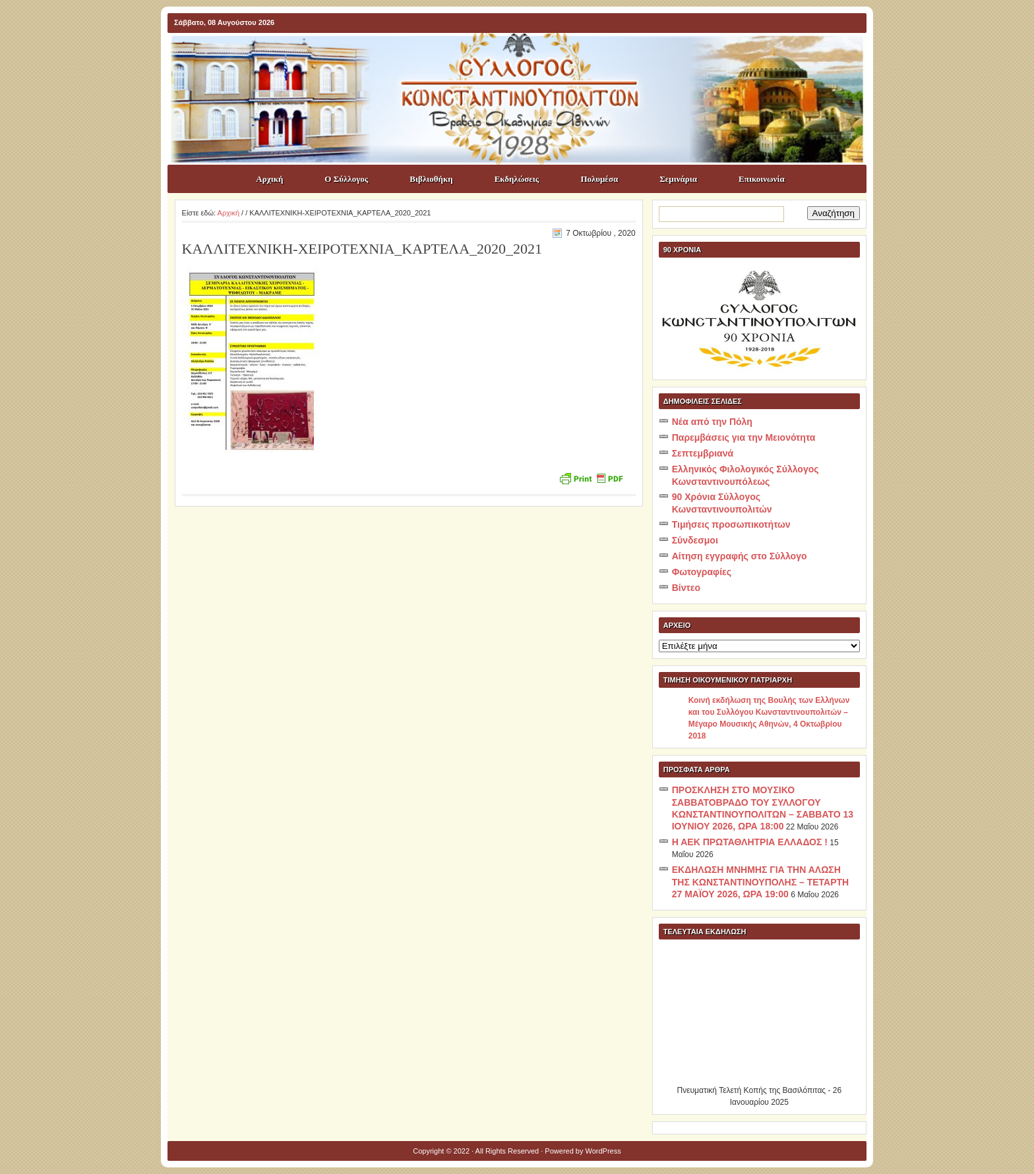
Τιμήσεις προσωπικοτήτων (731, 524)
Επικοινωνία (762, 179)
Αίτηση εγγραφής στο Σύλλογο (739, 556)
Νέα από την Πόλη (712, 421)
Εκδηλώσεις (517, 179)
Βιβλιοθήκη (431, 179)
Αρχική (269, 179)
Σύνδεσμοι (695, 540)
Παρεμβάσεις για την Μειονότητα (744, 437)
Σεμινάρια (678, 179)
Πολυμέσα (599, 179)
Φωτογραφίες (701, 572)
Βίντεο (686, 587)
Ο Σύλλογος (346, 179)
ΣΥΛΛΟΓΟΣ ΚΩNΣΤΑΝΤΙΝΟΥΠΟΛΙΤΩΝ (524, 56)
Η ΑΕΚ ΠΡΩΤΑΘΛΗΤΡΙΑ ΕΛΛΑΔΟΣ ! (750, 842)
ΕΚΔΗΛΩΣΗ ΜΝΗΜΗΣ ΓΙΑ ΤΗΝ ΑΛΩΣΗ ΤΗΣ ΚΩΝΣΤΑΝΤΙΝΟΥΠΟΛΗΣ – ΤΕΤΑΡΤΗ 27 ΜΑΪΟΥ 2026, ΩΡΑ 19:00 (760, 881)
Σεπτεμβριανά (702, 453)
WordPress (603, 1151)
